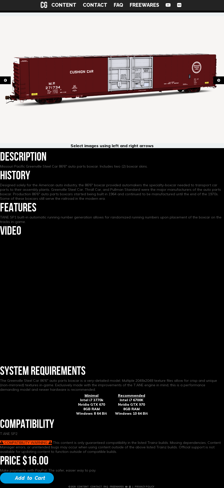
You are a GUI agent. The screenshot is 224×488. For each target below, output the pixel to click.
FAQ (118, 5)
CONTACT (95, 5)
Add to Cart (30, 478)
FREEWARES (144, 5)
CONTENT (64, 5)
